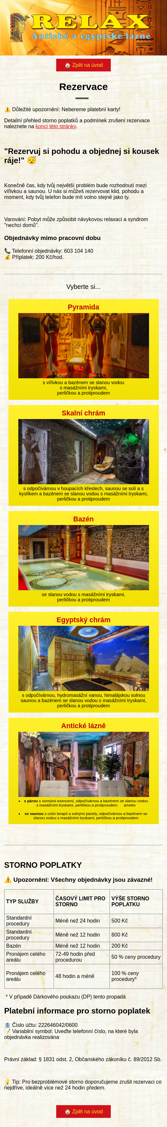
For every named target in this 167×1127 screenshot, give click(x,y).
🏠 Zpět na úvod (83, 65)
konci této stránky (56, 126)
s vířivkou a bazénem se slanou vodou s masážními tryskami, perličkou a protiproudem (83, 349)
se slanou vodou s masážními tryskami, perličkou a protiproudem (83, 558)
